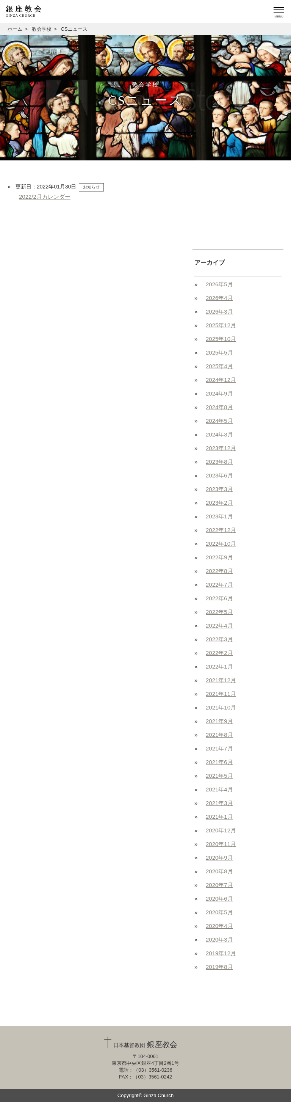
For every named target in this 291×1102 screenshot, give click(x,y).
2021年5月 (219, 775)
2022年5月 (219, 612)
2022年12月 (221, 530)
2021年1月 (219, 816)
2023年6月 (219, 475)
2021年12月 (221, 680)
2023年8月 (219, 461)
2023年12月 (221, 448)
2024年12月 (221, 380)
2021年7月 (219, 748)
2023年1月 (219, 516)
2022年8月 (219, 571)
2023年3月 (219, 489)
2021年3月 (219, 803)
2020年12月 (221, 830)
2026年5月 (219, 284)
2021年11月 (221, 694)
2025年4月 (219, 366)
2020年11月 (221, 844)
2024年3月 (219, 434)
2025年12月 (221, 325)
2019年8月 (219, 967)
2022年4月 (219, 625)
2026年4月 (219, 298)
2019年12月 (221, 953)
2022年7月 (219, 584)
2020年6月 (219, 898)
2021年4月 (219, 789)
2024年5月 (219, 421)
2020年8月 (219, 871)
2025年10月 (221, 339)
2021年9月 (219, 721)
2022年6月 (219, 598)
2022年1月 (219, 666)
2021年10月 (221, 707)
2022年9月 (219, 557)
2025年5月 (219, 352)
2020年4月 (219, 926)
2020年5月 (219, 912)
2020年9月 (219, 857)
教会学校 (42, 29)
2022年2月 (219, 653)
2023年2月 (219, 502)
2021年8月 (219, 735)
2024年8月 (219, 407)
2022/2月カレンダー (44, 196)
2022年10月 (221, 543)
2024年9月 (219, 393)
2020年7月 (219, 885)
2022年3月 (219, 639)
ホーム (15, 29)
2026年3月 (219, 311)
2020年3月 (219, 939)
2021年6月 (219, 762)
